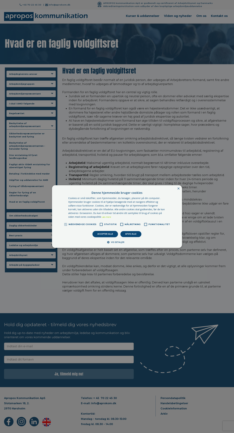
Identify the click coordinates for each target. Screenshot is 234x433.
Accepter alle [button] (105, 234)
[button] (117, 242)
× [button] (178, 188)
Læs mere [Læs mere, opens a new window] (106, 217)
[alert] (117, 216)
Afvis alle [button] (130, 234)
